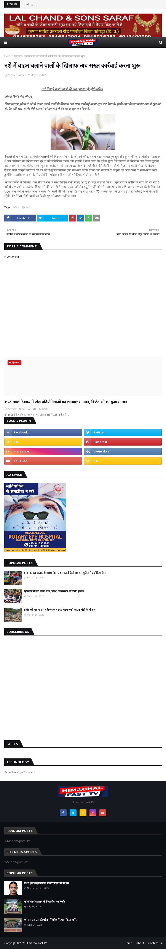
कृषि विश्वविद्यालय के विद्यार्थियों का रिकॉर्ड (44, 901)
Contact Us (155, 943)
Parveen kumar (16, 75)
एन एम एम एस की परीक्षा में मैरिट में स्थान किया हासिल (51, 920)
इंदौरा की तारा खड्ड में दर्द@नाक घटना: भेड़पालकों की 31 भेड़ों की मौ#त (59, 609)
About (140, 943)
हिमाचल (18, 56)
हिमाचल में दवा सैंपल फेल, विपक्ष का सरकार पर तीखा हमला (54, 591)
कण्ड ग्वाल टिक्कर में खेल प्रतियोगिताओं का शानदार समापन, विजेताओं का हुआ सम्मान (65, 401)
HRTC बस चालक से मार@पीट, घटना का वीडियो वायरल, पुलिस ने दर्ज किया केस (65, 573)
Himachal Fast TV (36, 943)
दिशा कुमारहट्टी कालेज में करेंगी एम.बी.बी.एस (46, 883)
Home (8, 56)
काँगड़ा (16, 207)
